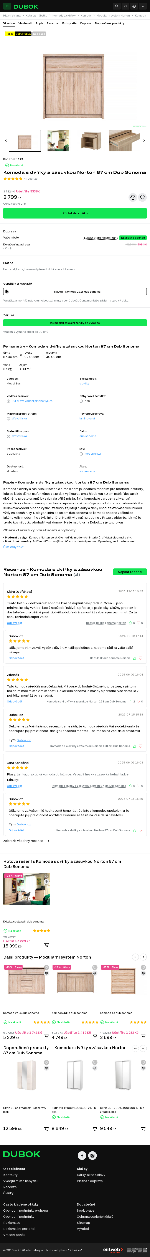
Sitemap (83, 1222)
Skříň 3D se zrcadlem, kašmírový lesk (24, 1109)
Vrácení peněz (14, 1235)
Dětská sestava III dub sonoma (23, 921)
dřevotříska (19, 418)
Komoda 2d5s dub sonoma (21, 1012)
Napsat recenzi (130, 572)
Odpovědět (14, 622)
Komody (86, 15)
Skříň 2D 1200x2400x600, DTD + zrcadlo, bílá (122, 1109)
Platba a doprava (90, 1181)
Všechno (9, 23)
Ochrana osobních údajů (95, 1216)
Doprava (85, 23)
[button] (5, 140)
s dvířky (84, 383)
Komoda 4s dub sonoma (116, 1012)
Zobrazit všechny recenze (26, 841)
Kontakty (10, 1175)
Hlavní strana (12, 15)
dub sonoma (87, 435)
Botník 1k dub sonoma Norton (106, 622)
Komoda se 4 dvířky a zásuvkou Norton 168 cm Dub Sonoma (86, 701)
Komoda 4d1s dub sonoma (69, 1012)
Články (8, 1193)
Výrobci (83, 1229)
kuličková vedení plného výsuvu (32, 400)
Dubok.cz (24, 740)
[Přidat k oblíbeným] (142, 197)
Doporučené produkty (109, 23)
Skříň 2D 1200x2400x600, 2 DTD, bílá (74, 1109)
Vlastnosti (25, 23)
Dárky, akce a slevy (91, 1175)
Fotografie (69, 23)
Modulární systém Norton (113, 15)
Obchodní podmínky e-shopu (25, 1210)
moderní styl (93, 453)
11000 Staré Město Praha (101, 237)
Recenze (53, 23)
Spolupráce (85, 1210)
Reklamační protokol (19, 1229)
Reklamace (11, 1222)
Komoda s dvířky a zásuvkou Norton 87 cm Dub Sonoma (89, 785)
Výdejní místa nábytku (20, 1181)
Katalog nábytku (36, 15)
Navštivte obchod (133, 237)
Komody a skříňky (64, 15)
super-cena (87, 471)
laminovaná (87, 418)
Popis (39, 23)
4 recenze (31, 178)
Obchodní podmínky (18, 1216)
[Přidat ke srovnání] (133, 197)
